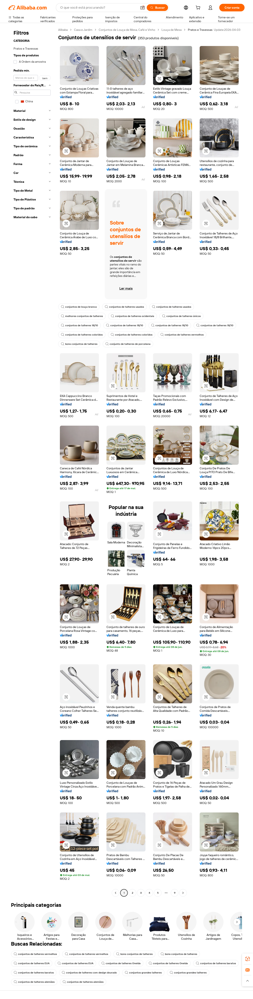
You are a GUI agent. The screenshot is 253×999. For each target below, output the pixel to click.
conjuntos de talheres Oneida (121, 963)
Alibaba (63, 29)
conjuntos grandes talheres (143, 972)
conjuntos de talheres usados (124, 307)
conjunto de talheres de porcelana (128, 344)
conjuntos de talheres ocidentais (132, 316)
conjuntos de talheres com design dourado (89, 972)
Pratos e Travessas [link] (200, 29)
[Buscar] (157, 7)
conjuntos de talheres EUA (32, 963)
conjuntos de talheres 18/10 (79, 325)
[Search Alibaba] (98, 7)
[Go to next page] (183, 893)
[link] (247, 958)
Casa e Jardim (83, 29)
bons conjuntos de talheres (79, 344)
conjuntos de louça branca (79, 307)
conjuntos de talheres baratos (216, 963)
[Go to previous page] (115, 893)
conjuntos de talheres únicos (181, 316)
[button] (142, 7)
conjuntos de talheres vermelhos (182, 334)
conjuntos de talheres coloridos (82, 334)
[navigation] (32, 461)
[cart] (199, 8)
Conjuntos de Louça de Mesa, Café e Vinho (127, 29)
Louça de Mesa (171, 29)
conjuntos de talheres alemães (34, 982)
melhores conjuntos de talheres (82, 316)
